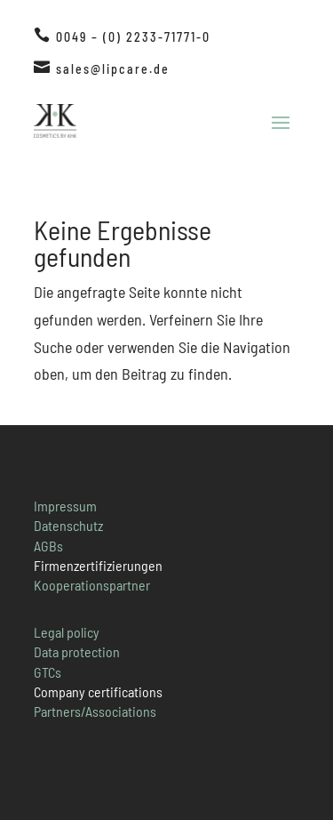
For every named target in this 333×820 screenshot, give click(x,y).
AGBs (48, 545)
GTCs (47, 671)
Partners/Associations (95, 711)
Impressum (65, 505)
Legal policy (66, 631)
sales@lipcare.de (113, 68)
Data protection (77, 651)
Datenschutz (68, 525)
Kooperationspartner (92, 584)
